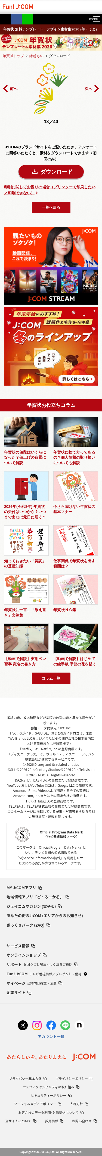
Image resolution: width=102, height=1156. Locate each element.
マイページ (34, 983)
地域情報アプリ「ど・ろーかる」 (38, 896)
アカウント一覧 (51, 1036)
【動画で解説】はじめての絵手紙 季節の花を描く (74, 661)
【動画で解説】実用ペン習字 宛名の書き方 (25, 661)
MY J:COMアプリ (24, 887)
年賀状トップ (13, 56)
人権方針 (79, 1103)
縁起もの (36, 56)
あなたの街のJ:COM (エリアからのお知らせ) (45, 915)
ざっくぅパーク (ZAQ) (28, 925)
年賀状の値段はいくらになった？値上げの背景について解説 (25, 457)
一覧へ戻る (51, 207)
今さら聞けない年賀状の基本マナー (74, 509)
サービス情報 (21, 945)
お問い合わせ (84, 1120)
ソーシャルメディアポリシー (37, 1103)
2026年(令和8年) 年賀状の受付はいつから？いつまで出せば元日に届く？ (25, 511)
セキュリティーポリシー (50, 1095)
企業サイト (19, 992)
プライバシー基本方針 (28, 1078)
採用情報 (54, 1120)
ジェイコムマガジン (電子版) (34, 906)
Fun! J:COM (47, 973)
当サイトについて (20, 1120)
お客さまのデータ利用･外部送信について (51, 1112)
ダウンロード (56, 172)
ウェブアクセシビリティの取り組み (51, 1087)
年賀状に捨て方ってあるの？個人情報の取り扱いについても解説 (74, 457)
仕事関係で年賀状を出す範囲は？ (74, 563)
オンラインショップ (27, 955)
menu (91, 19)
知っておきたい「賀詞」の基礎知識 (25, 563)
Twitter (5, 19)
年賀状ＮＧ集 (64, 610)
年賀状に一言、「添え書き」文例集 (25, 612)
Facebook (16, 19)
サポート (42, 964)
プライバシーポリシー (74, 1078)
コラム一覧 (51, 678)
